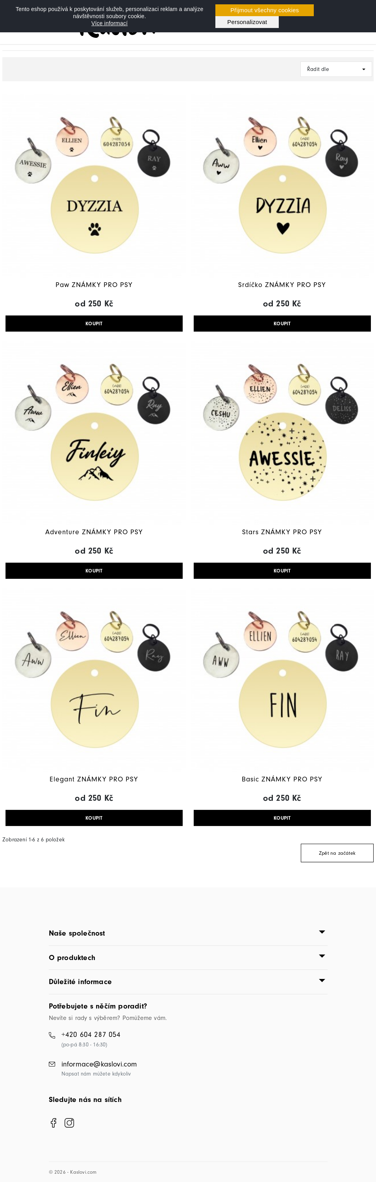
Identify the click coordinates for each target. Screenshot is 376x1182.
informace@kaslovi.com (99, 1064)
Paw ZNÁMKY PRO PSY (94, 285)
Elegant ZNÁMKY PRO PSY (94, 779)
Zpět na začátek (337, 853)
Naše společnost (77, 933)
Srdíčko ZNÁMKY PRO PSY (282, 285)
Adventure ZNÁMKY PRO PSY (94, 532)
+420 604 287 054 (91, 1034)
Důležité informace (80, 981)
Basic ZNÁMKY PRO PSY (282, 779)
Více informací (109, 23)
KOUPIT (93, 323)
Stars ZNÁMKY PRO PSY (282, 532)
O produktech (72, 957)
